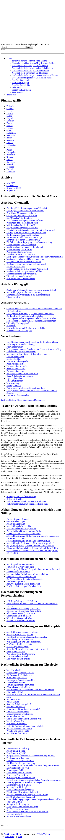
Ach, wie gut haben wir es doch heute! (23, 584)
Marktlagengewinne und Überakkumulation (25, 259)
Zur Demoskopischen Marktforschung (23, 240)
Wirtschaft (11, 325)
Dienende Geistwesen (15, 682)
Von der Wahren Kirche (16, 721)
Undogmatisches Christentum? (19, 714)
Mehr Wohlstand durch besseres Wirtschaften (26, 501)
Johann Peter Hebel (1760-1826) (20, 613)
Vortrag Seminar (13, 385)
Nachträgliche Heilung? (16, 787)
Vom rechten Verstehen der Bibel (20, 680)
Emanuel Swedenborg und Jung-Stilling (23, 611)
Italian (9, 138)
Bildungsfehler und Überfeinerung (21, 496)
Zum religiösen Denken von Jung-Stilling (24, 531)
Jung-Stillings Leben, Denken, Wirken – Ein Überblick (30, 545)
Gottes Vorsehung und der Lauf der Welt (23, 719)
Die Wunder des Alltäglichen (19, 675)
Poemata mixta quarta (15, 368)
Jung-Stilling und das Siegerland (20, 797)
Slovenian (10, 162)
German (10, 128)
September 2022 (13, 188)
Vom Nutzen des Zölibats (17, 733)
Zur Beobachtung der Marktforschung (22, 235)
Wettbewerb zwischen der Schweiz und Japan (26, 388)
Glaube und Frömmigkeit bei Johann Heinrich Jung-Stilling (32, 548)
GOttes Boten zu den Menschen (20, 687)
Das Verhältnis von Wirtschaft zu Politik (23, 261)
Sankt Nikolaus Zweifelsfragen (19, 376)
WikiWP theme (44, 834)
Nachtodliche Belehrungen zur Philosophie (30, 70)
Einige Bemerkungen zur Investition (22, 227)
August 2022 (12, 190)
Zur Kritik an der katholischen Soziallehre (24, 316)
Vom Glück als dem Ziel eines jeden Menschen (26, 637)
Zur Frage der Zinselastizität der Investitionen (26, 232)
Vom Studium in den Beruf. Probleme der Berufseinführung (32, 342)
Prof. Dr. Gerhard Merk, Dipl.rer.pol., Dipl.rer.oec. (23, 400)
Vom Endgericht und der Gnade (20, 685)
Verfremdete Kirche (15, 716)
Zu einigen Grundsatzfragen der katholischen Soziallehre (31, 318)
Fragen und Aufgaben (21, 90)
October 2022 (12, 185)
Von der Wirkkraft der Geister (19, 728)
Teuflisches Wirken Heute (17, 711)
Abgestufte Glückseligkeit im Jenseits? (23, 709)
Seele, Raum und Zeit (15, 651)
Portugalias (11, 152)
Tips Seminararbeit (14, 381)
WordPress (9, 836)
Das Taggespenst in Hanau (18, 809)
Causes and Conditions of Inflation (21, 215)
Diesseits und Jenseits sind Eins (20, 760)
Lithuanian (11, 145)
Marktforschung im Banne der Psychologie (25, 247)
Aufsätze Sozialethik (21, 85)
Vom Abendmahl (13, 670)
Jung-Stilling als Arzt (15, 524)
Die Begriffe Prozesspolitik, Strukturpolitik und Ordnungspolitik (34, 257)
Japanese (10, 140)
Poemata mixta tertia (15, 364)
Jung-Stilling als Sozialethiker (19, 526)
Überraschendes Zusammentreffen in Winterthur (27, 811)
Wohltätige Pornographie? (17, 323)
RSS (20, 836)
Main (8, 147)
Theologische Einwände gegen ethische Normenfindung (30, 313)
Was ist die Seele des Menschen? (20, 654)
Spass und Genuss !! (15, 802)
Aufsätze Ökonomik (20, 80)
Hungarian (11, 133)
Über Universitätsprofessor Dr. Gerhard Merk (31, 78)
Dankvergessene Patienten (17, 758)
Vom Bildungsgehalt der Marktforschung (24, 292)
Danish (9, 113)
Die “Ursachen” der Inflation (19, 218)
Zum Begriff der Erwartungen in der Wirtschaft (27, 208)
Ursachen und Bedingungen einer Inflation (24, 220)
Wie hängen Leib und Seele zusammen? (23, 642)
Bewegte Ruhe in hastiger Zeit (19, 634)
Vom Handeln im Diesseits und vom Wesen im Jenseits (30, 689)
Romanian (10, 155)
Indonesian (11, 135)
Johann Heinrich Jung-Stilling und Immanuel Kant (28, 541)
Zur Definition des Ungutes (18, 572)
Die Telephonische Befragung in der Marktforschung (29, 242)
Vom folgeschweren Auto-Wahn (20, 564)
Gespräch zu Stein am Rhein (18, 616)
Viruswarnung (12, 383)
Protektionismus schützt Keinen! (20, 254)
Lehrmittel (16, 87)
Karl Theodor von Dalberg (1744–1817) (23, 608)
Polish (9, 150)
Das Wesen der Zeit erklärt (18, 659)
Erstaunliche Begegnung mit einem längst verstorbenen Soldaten (34, 799)
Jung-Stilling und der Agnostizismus (22, 632)
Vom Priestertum (13, 699)
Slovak (9, 159)
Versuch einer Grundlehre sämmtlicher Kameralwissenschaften (33, 780)
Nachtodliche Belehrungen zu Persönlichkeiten (32, 68)
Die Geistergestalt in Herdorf (19, 773)
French (9, 125)
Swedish (10, 167)
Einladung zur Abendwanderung (20, 344)
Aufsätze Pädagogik (20, 82)
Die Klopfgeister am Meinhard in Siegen (24, 782)
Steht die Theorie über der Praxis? (21, 576)
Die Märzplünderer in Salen (18, 785)
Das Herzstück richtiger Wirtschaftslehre (24, 586)
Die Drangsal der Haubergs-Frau (20, 763)
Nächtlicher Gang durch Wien (19, 618)
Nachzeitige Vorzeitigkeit (17, 646)
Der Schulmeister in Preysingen (20, 790)
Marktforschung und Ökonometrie (21, 244)
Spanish (9, 164)
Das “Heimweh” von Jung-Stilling (21, 529)
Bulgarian (10, 106)
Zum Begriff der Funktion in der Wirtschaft (25, 210)
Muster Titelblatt (13, 359)
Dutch (9, 116)
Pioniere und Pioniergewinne (19, 252)
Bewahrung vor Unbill (16, 753)
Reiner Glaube (12, 702)
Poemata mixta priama (16, 371)
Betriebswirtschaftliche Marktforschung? (24, 237)
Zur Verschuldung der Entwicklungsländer (24, 579)
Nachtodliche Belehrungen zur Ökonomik (30, 65)
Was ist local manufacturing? (19, 276)
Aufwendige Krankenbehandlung (20, 777)
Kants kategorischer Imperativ (19, 639)
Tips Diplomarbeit (14, 378)
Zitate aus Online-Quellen (17, 361)
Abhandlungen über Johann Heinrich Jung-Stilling (34, 63)
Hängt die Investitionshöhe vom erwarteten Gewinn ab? (30, 230)
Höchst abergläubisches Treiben (20, 672)
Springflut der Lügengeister (18, 804)
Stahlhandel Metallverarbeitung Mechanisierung (27, 504)
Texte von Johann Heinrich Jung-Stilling (29, 61)
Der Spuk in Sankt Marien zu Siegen (22, 806)
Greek (9, 130)
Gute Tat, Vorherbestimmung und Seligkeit (25, 726)
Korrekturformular (14, 347)
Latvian (9, 142)
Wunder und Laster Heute (17, 731)
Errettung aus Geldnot (16, 770)
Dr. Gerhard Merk (12, 834)
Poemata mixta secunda (16, 366)
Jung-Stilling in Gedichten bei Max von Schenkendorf (29, 543)
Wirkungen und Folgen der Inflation (22, 223)
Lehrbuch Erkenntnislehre (17, 395)
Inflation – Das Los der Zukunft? (20, 225)
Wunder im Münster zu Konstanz (20, 620)
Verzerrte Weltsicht (14, 814)
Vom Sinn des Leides (15, 706)
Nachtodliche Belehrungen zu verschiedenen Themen (35, 75)
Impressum (11, 95)
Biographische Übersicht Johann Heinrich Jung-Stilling (30, 756)
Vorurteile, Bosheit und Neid (18, 816)
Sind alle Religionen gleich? (18, 704)
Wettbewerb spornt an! (16, 581)
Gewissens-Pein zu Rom (17, 775)
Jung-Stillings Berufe (15, 751)
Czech (9, 111)
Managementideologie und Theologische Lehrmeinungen (31, 321)
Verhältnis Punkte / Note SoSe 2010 (22, 373)
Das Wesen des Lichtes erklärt (19, 644)
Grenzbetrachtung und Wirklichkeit (21, 274)
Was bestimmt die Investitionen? (20, 278)
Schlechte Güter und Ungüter (19, 330)
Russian (9, 157)
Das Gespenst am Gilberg (17, 748)
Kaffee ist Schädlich (15, 499)
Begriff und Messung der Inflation (21, 213)
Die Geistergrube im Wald (17, 768)
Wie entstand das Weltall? (17, 656)
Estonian (10, 121)
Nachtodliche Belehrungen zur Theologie (30, 73)
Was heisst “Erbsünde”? (16, 723)
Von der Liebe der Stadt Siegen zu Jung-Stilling (27, 794)
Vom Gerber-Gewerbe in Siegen (20, 567)
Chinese (10, 108)
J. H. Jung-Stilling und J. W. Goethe (22, 601)
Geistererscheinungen (15, 521)
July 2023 (10, 183)
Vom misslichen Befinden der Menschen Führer (27, 574)
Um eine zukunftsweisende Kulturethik (23, 533)
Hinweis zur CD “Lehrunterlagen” (21, 352)
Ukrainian (10, 172)
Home (9, 58)
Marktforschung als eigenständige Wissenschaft (27, 269)
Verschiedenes (18, 92)
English (9, 118)
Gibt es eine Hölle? (14, 692)
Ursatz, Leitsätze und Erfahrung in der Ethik (25, 328)
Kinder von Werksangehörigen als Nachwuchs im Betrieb (31, 290)
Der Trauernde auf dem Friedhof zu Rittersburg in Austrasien (32, 765)
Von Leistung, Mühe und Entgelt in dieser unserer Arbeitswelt (33, 569)
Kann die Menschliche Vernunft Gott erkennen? (27, 649)
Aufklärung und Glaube (16, 677)
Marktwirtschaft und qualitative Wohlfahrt (24, 271)
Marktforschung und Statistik (19, 249)
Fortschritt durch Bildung (17, 519)
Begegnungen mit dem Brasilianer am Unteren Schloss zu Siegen (34, 349)
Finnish (9, 123)
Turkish (9, 169)
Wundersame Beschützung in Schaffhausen (25, 792)
